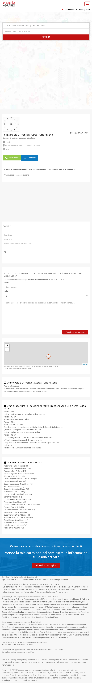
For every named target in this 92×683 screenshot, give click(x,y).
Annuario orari (61, 659)
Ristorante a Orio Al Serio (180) (16, 466)
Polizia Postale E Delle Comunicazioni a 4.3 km (22, 448)
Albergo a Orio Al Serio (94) (15, 476)
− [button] (7, 349)
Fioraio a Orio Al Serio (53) (14, 507)
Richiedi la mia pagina (46, 565)
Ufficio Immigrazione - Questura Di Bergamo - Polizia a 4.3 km (28, 437)
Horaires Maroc (74, 659)
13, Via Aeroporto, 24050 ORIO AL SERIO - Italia (21, 146)
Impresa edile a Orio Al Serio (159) (17, 468)
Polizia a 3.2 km (10, 417)
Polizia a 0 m (9, 411)
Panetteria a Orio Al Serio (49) (15, 512)
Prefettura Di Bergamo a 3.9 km (16, 419)
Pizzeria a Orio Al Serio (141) (15, 471)
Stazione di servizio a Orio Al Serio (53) (19, 510)
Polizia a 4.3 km (10, 445)
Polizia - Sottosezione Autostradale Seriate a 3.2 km (24, 414)
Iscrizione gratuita (83, 9)
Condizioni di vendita (20, 680)
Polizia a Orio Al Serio (39, 279)
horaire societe (8, 665)
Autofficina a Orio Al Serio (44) (16, 520)
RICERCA (46, 37)
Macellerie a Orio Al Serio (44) (16, 523)
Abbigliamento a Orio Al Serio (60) (17, 499)
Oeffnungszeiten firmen (30, 662)
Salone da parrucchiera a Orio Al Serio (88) (20, 479)
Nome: (6, 282)
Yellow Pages (14, 662)
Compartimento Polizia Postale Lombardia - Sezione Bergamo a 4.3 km (31, 442)
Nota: (6, 291)
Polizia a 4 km (9, 422)
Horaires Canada (47, 659)
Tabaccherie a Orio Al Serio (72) (16, 489)
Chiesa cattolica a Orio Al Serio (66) (18, 494)
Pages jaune (21, 659)
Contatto (33, 680)
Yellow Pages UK (63, 662)
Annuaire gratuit (8, 659)
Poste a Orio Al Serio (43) (14, 528)
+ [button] (7, 346)
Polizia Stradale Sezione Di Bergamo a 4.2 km (22, 432)
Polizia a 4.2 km (10, 435)
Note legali (6, 680)
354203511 (11, 157)
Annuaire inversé (48, 662)
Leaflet (85, 364)
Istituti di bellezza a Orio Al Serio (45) (18, 517)
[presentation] (23, 325)
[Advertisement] (46, 60)
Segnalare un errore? (79, 133)
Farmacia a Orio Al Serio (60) (15, 502)
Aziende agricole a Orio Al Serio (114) (19, 473)
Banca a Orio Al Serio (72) (14, 486)
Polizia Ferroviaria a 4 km (13, 424)
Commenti (30, 157)
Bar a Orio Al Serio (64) (13, 497)
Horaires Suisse (33, 659)
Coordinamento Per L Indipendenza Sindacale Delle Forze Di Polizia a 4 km (33, 427)
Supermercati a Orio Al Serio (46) (17, 515)
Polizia (7, 142)
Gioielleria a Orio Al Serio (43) (15, 525)
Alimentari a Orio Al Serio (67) (15, 492)
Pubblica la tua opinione (75, 332)
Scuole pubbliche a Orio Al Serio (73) (18, 484)
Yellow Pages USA (78, 662)
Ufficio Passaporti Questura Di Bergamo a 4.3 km (23, 440)
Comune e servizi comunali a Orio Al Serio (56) (22, 504)
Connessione (69, 9)
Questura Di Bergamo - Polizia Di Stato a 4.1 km (22, 430)
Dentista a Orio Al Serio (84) (15, 481)
